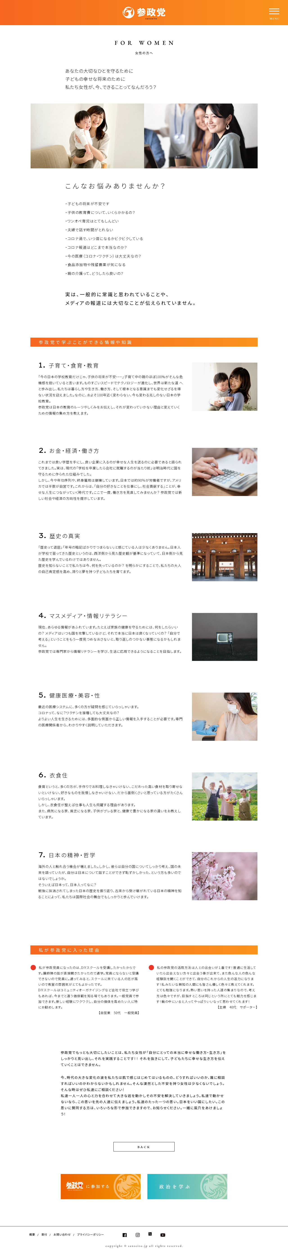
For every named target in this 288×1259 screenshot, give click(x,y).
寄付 (44, 1234)
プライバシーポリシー (90, 1234)
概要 (32, 1234)
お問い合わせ (62, 1234)
